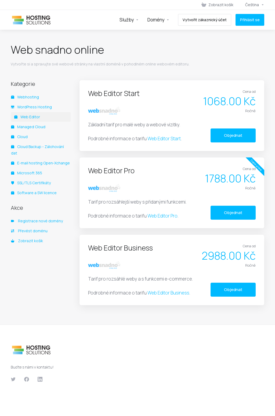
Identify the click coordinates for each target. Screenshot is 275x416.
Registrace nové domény (37, 220)
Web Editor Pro (162, 216)
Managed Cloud (28, 126)
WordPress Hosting (31, 106)
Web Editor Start (164, 138)
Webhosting (25, 97)
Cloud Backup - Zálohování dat (37, 150)
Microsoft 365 (26, 172)
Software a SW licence (34, 192)
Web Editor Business (168, 293)
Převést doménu (29, 230)
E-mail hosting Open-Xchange (40, 162)
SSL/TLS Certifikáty (31, 182)
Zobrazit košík (27, 240)
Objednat (233, 135)
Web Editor (27, 116)
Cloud (19, 136)
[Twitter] (13, 379)
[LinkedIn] (40, 379)
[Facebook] (26, 379)
